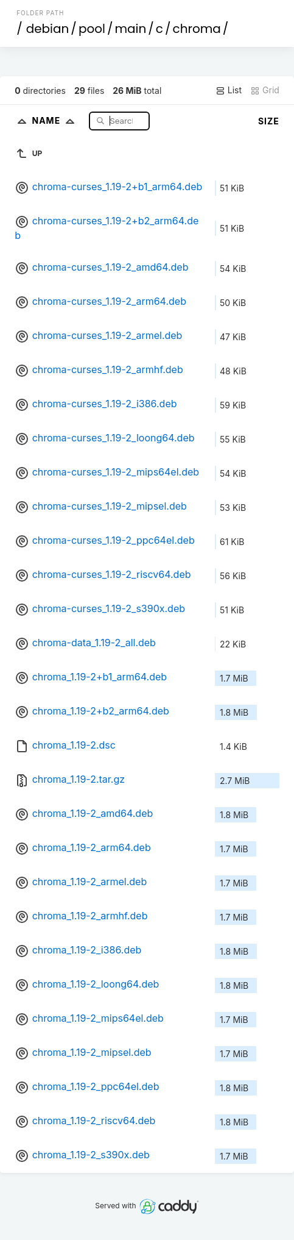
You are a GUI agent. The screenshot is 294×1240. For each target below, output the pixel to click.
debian (47, 28)
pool (92, 28)
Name (56, 120)
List (228, 90)
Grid (264, 90)
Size (268, 121)
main (130, 28)
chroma (197, 28)
